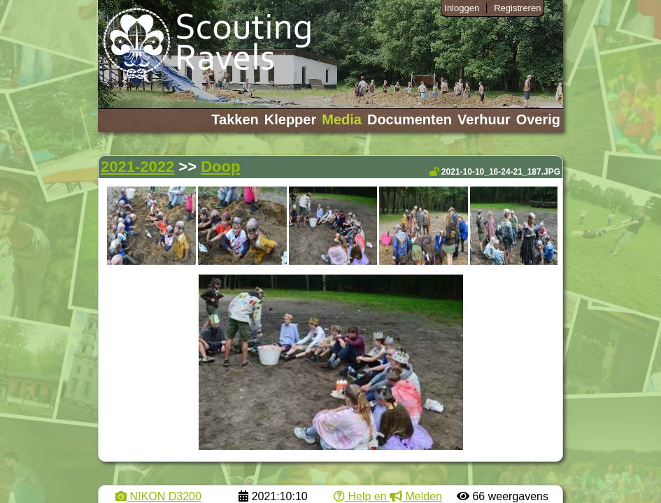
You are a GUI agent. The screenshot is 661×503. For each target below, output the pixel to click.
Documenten (409, 119)
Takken (234, 119)
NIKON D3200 (158, 496)
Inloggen (461, 8)
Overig (538, 119)
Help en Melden (388, 496)
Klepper (290, 119)
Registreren (517, 8)
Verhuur (484, 119)
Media (342, 119)
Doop (220, 166)
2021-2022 (137, 166)
